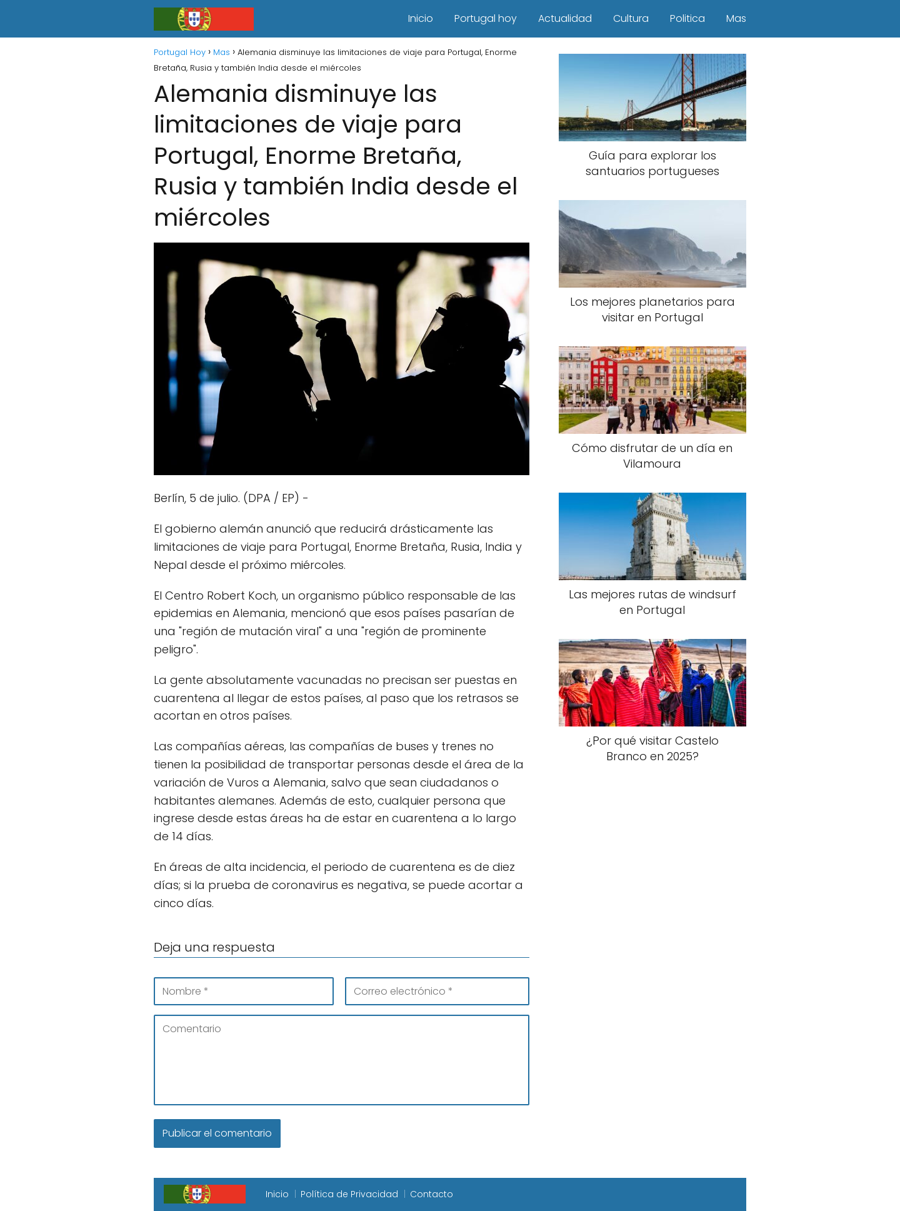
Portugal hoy (485, 18)
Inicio (420, 18)
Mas (736, 18)
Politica (687, 18)
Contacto (431, 1194)
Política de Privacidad (349, 1194)
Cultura (631, 18)
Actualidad (565, 18)
